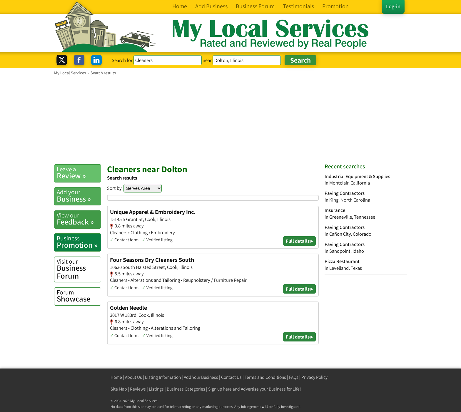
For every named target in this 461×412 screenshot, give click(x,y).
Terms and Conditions (265, 377)
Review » (79, 173)
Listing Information (163, 377)
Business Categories (186, 389)
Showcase (79, 296)
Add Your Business (201, 377)
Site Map (119, 389)
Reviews (138, 389)
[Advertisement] (230, 119)
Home (116, 377)
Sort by (114, 188)
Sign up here (220, 389)
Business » (79, 196)
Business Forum (79, 269)
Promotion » (79, 242)
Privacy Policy (314, 377)
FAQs (293, 377)
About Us (133, 377)
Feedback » (79, 219)
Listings (156, 389)
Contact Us (231, 377)
